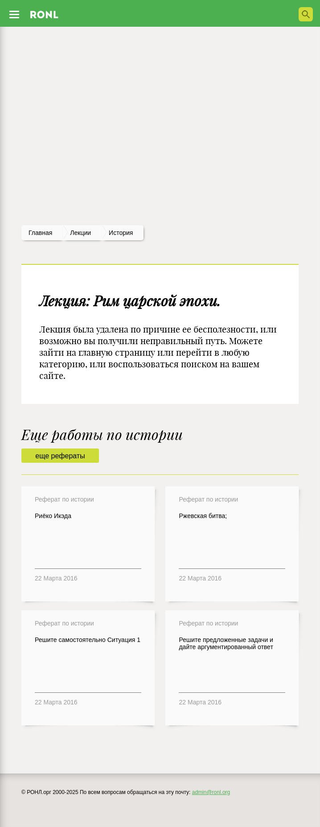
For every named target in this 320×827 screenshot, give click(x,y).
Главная (40, 232)
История (121, 232)
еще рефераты (60, 456)
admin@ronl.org (211, 792)
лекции (80, 232)
